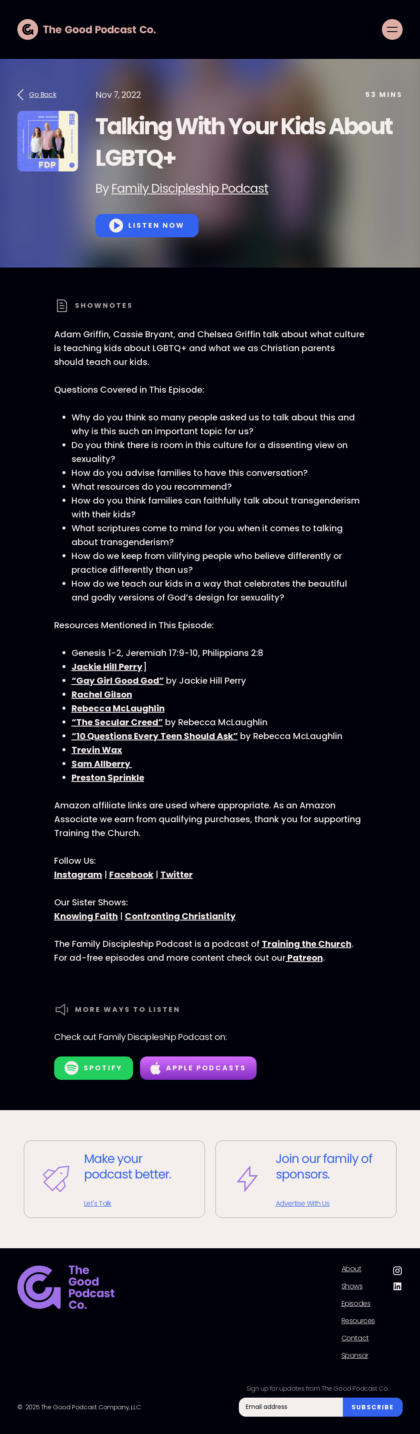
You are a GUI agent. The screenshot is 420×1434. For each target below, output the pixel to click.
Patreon (304, 958)
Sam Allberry (102, 764)
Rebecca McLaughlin (118, 708)
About (351, 1269)
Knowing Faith (86, 916)
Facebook (131, 875)
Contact (355, 1338)
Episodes (356, 1303)
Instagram (78, 875)
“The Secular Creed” (117, 722)
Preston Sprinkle (108, 778)
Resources (358, 1321)
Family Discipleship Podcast (189, 188)
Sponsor (355, 1355)
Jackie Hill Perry (107, 667)
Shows (352, 1286)
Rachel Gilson (102, 694)
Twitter (176, 875)
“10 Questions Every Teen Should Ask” (155, 736)
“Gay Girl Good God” (118, 681)
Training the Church (307, 944)
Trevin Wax (97, 750)
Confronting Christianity (180, 916)
